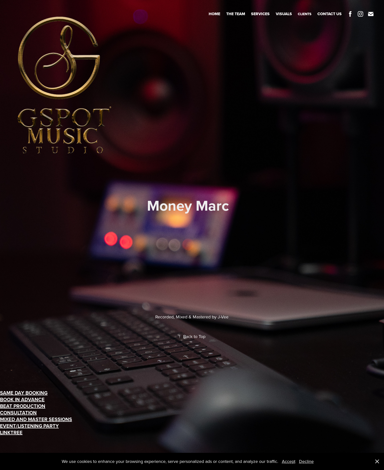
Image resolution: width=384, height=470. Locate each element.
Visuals (284, 14)
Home (214, 14)
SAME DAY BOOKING (24, 392)
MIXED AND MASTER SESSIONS (36, 419)
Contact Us (329, 14)
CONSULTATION (18, 412)
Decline (306, 461)
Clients (304, 14)
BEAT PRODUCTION (22, 406)
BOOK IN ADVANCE (22, 399)
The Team (235, 14)
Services (260, 14)
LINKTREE (11, 432)
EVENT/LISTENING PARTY (29, 425)
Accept (288, 461)
